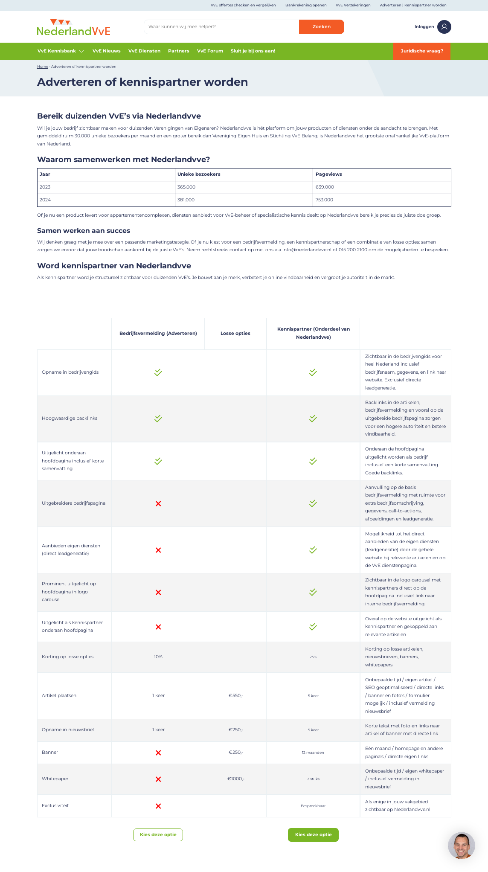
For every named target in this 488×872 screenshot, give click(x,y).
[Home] (73, 26)
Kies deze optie (158, 834)
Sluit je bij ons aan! (253, 51)
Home (42, 66)
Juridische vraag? (422, 51)
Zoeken (322, 26)
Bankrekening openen (306, 5)
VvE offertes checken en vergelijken (243, 5)
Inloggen (433, 27)
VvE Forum (210, 51)
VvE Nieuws (107, 51)
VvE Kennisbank (61, 51)
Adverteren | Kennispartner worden (413, 5)
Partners (178, 51)
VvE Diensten (144, 51)
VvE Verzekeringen (353, 5)
